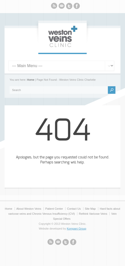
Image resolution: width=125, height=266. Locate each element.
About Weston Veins (28, 208)
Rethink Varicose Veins (93, 213)
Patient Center (54, 208)
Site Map (90, 208)
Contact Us (74, 208)
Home (30, 79)
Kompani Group (76, 228)
